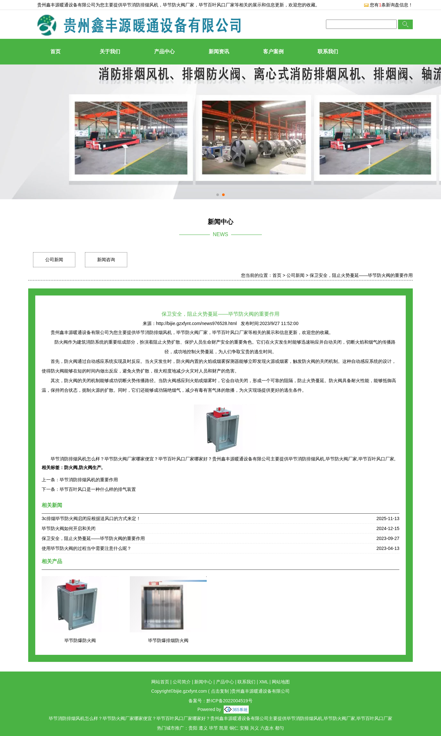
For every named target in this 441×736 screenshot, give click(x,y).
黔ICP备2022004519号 (229, 700)
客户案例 (273, 51)
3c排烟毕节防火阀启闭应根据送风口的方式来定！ (91, 518)
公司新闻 (54, 259)
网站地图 (281, 681)
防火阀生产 (90, 467)
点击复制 (220, 691)
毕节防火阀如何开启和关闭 (69, 528)
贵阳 (192, 728)
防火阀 (71, 467)
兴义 (254, 728)
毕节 (213, 728)
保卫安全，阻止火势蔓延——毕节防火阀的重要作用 (361, 275)
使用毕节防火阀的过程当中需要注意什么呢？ (86, 548)
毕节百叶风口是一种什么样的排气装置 (98, 489)
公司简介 (182, 681)
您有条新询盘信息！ (388, 4)
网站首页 (160, 681)
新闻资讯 (219, 51)
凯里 (223, 728)
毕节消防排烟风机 (140, 4)
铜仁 (233, 728)
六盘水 (267, 728)
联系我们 (328, 51)
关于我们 (110, 51)
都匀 (279, 728)
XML (263, 681)
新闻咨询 (106, 259)
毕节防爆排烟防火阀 (168, 640)
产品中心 (164, 51)
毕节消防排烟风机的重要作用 (89, 479)
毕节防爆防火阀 (80, 640)
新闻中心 (203, 681)
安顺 (244, 728)
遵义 (203, 728)
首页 (55, 51)
